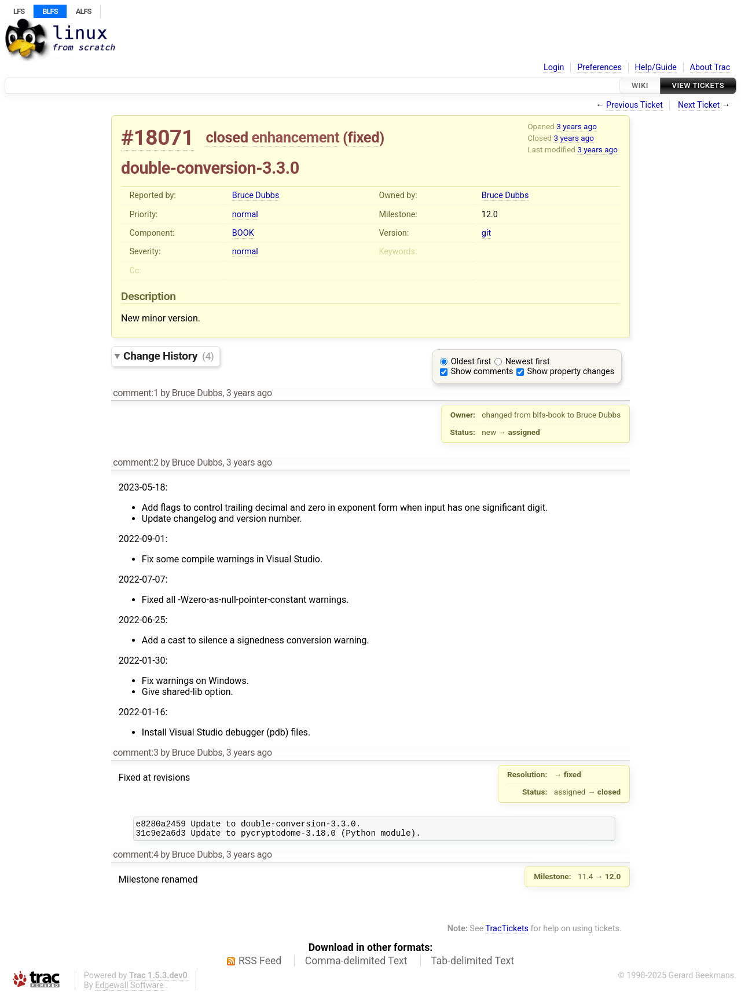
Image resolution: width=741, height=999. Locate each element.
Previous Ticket (634, 105)
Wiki (640, 85)
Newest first (527, 362)
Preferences (599, 67)
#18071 (157, 137)
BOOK (243, 233)
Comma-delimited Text (356, 964)
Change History (168, 356)
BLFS (49, 11)
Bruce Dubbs (255, 195)
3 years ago (576, 126)
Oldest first (471, 362)
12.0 (490, 214)
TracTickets (507, 932)
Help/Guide (656, 67)
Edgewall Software (129, 989)
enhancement (296, 137)
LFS (18, 11)
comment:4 (135, 857)
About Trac (710, 67)
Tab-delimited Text (472, 964)
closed (227, 137)
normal (245, 214)
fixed (364, 137)
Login (554, 67)
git (486, 233)
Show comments (482, 371)
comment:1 (135, 392)
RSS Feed (260, 964)
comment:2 (135, 462)
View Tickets (698, 85)
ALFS (83, 11)
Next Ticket (699, 105)
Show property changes (570, 371)
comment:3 (135, 752)
